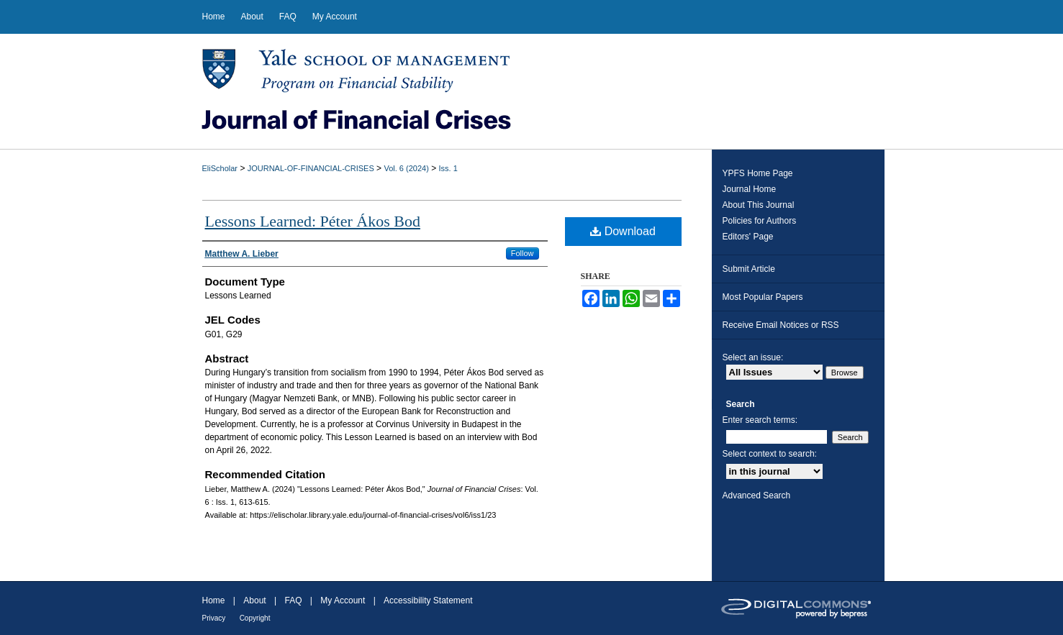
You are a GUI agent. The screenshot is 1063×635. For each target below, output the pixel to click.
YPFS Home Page (758, 173)
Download (623, 231)
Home (213, 600)
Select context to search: (770, 454)
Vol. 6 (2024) (406, 168)
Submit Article (749, 269)
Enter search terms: (760, 420)
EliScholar (220, 168)
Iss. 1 (448, 168)
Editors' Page (748, 237)
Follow (522, 253)
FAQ (293, 600)
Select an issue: (753, 357)
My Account (342, 600)
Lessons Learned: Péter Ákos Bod (312, 221)
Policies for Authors (760, 221)
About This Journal (759, 205)
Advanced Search (757, 495)
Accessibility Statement (428, 600)
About (254, 600)
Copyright (255, 618)
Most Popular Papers (763, 297)
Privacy (214, 618)
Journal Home (750, 189)
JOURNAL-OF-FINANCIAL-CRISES (311, 168)
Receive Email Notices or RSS (781, 325)
